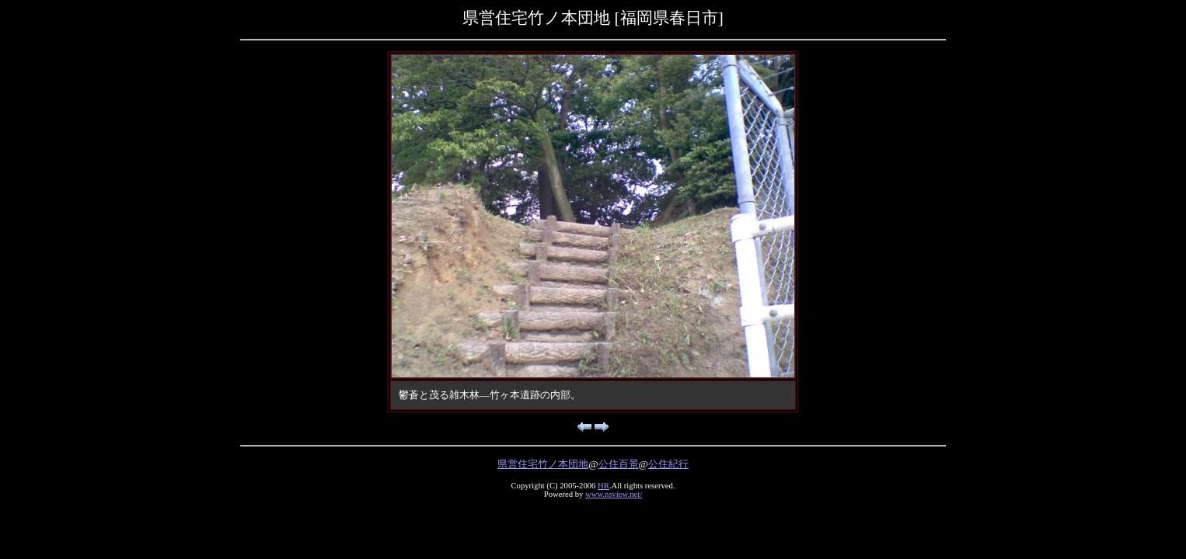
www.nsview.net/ (613, 494)
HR (603, 485)
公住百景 (618, 464)
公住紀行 (668, 464)
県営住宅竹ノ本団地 (542, 464)
